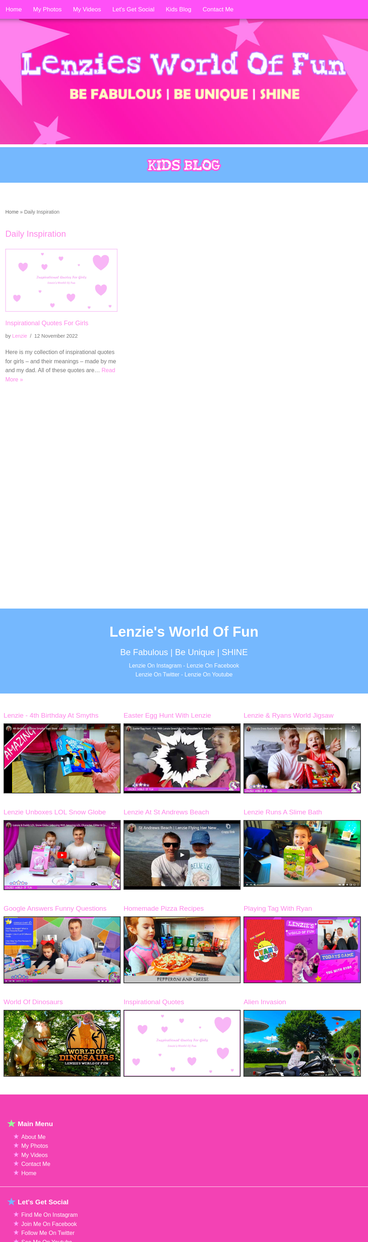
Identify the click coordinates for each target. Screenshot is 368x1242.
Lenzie (19, 336)
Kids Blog (178, 9)
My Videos (34, 1177)
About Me (33, 1159)
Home (11, 212)
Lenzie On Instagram (155, 688)
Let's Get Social (133, 9)
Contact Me (35, 1186)
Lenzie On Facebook (213, 688)
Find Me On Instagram (49, 1237)
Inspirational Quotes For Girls (46, 323)
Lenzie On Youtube (208, 697)
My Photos (34, 1168)
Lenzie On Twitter (158, 697)
